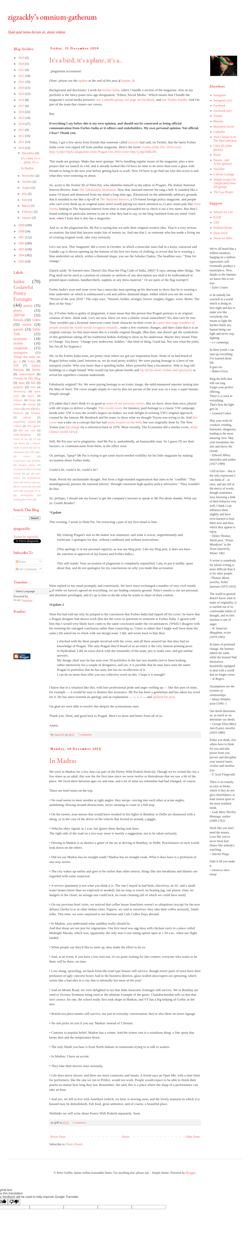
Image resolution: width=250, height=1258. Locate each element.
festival (17, 473)
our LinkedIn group (109, 100)
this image (73, 427)
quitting (17, 499)
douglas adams (27, 465)
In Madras (62, 760)
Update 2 (127, 80)
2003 (21, 261)
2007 (21, 237)
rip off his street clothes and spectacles (166, 370)
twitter (18, 343)
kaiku (18, 281)
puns (28, 408)
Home (125, 1136)
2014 (21, 123)
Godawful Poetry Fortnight (23, 293)
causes (17, 408)
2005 (21, 249)
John (32, 387)
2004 (21, 255)
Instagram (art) (222, 100)
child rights (34, 452)
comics (26, 456)
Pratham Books (222, 227)
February (28, 211)
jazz (38, 482)
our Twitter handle (174, 100)
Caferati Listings (223, 174)
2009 (21, 225)
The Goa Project (223, 192)
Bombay (35, 413)
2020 (21, 87)
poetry (28, 306)
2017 (21, 106)
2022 (21, 75)
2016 (21, 112)
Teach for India (222, 238)
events (33, 469)
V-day (31, 361)
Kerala (18, 320)
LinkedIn (219, 131)
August (27, 187)
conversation (27, 374)
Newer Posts (58, 1136)
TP (34, 439)
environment (19, 469)
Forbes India (110, 90)
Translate (22, 600)
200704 (19, 315)
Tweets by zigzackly (25, 536)
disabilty (36, 460)
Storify (36, 369)
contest (17, 425)
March (26, 205)
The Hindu (19, 443)
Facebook (219, 105)
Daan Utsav (220, 233)
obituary (18, 400)
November (29, 175)
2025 (21, 57)
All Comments (26, 569)
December (28, 153)
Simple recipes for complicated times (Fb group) (224, 183)
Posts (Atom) (74, 1144)
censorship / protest (24, 421)
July (25, 193)
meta (34, 486)
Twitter (217, 116)
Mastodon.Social (223, 126)
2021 (21, 81)
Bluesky (218, 121)
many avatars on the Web (125, 422)
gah (28, 473)
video (36, 320)
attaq (21, 382)
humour (27, 482)
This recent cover (110, 408)
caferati (27, 417)
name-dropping (21, 434)
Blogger (191, 1172)
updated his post (163, 697)
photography (27, 495)
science (28, 499)
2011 (21, 142)
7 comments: (85, 734)
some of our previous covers (125, 403)
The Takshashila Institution (97, 190)
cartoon (31, 404)
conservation (19, 460)
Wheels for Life (223, 212)
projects (18, 387)
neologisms (20, 352)
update (83, 80)
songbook (20, 348)
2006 (21, 243)
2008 (21, 231)
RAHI (217, 217)
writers (17, 404)
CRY (216, 222)
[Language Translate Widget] (32, 591)
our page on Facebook (140, 100)
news (15, 490)
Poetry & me (20, 439)
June (25, 199)
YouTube (219, 169)
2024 (21, 63)
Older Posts (193, 1136)
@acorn (133, 142)
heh (33, 382)
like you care (27, 430)
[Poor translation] (14, 1202)
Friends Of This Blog (26, 378)
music (31, 395)
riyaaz (32, 400)
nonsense (20, 339)
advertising (19, 391)
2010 (21, 148)
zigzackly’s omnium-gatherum (52, 17)
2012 (21, 136)
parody (18, 329)
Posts (21, 561)
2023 (21, 69)
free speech (33, 425)
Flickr (217, 154)
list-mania (22, 486)
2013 (21, 129)
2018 (21, 100)
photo (17, 310)
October (27, 181)
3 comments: (79, 1122)
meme (27, 324)
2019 (21, 93)
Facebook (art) (222, 110)
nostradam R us (32, 490)
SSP (16, 365)
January (27, 217)
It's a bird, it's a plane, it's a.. (85, 60)
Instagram (219, 95)
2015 (21, 117)
